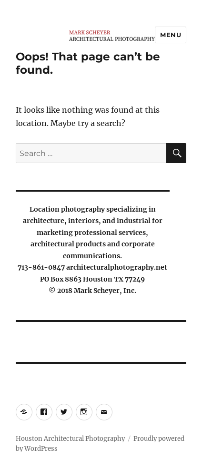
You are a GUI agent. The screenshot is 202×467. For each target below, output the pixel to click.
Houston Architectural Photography (70, 439)
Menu (170, 35)
